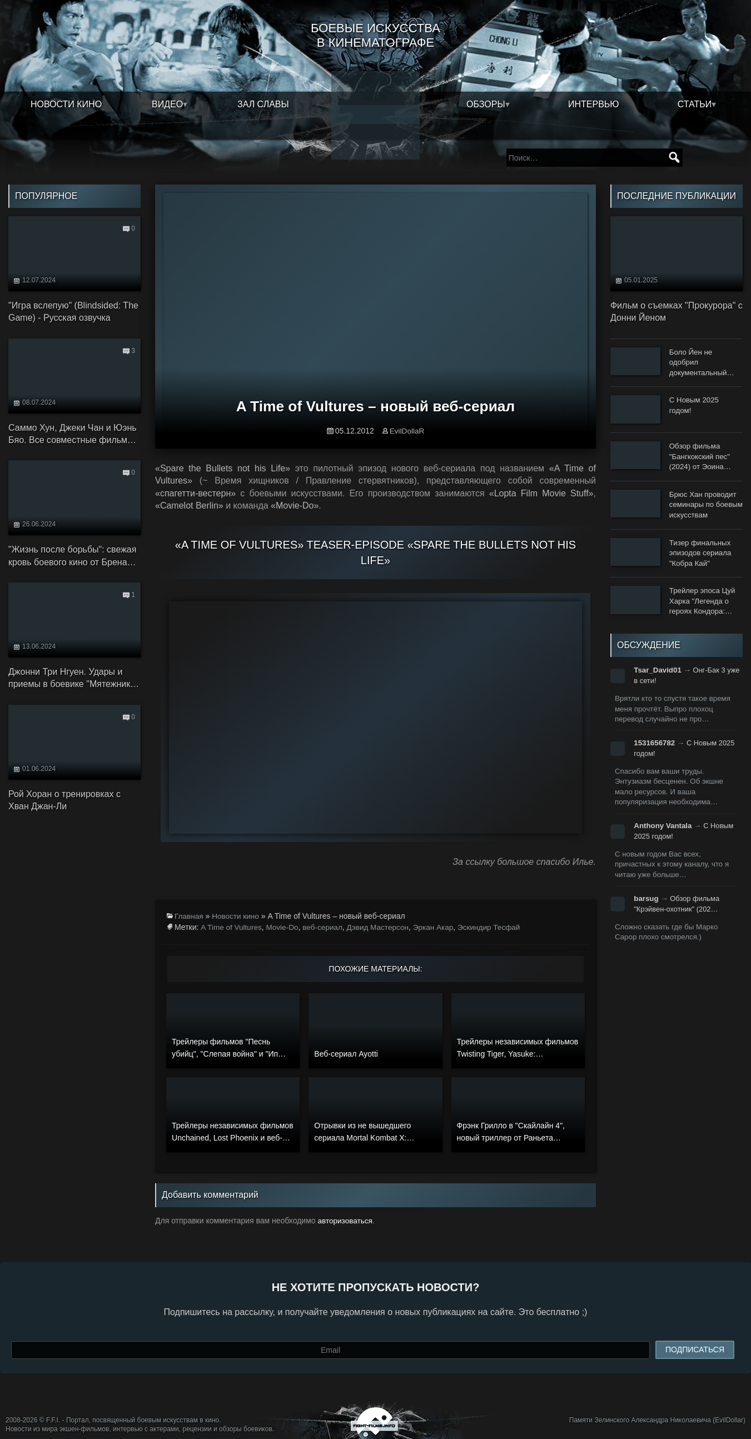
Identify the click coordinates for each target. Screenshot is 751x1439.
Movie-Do (284, 915)
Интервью (593, 103)
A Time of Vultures (232, 915)
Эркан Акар (440, 915)
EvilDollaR (407, 419)
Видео (167, 103)
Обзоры (485, 103)
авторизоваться (345, 1208)
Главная (189, 904)
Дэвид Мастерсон (383, 915)
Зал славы (263, 103)
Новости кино (66, 103)
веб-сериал (326, 915)
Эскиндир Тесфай (497, 915)
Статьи (695, 103)
